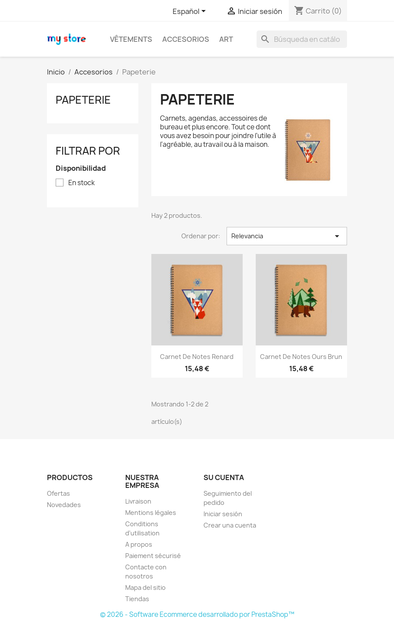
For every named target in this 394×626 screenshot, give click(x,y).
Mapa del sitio (145, 587)
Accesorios (185, 39)
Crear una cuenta (230, 525)
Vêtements (131, 39)
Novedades (64, 505)
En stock (81, 183)
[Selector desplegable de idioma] (191, 12)
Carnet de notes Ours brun (301, 356)
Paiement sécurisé (153, 556)
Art (226, 39)
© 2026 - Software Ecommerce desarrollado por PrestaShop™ (197, 614)
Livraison (138, 501)
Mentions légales (150, 512)
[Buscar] (302, 39)
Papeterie (83, 99)
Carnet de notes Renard (197, 356)
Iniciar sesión (223, 514)
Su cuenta (224, 477)
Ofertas (58, 493)
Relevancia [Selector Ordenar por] (286, 236)
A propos (138, 544)
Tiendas (137, 599)
